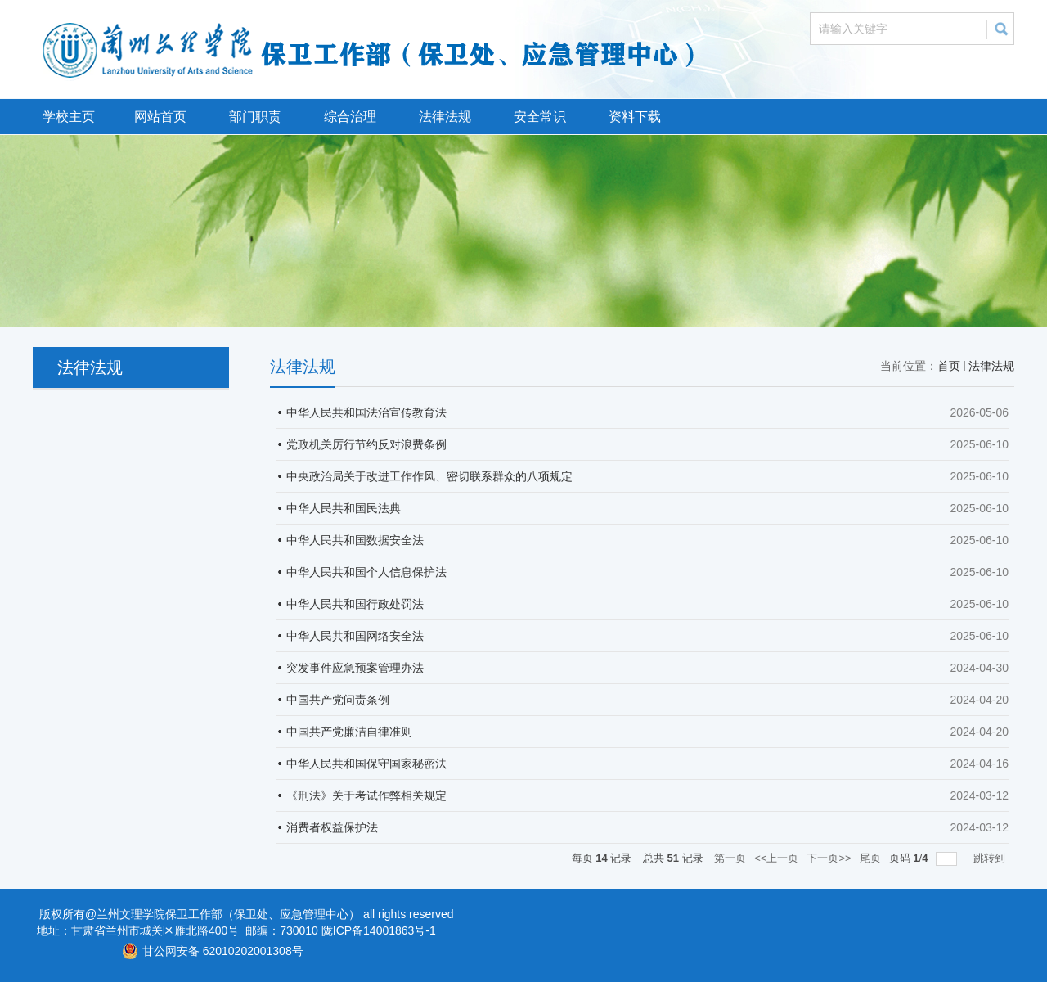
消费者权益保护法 (332, 827)
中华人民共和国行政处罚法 (355, 603)
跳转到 (991, 858)
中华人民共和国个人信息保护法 (366, 572)
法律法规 (445, 117)
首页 (948, 365)
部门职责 (255, 117)
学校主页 (69, 117)
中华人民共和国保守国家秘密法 (366, 763)
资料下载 (635, 117)
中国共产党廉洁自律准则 (349, 731)
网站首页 (160, 117)
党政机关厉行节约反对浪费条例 (366, 444)
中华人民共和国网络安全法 (355, 635)
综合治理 (350, 117)
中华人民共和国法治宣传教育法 (366, 412)
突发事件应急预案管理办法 (355, 667)
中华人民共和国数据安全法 (355, 540)
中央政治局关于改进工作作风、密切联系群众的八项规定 (429, 476)
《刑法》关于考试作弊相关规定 (366, 795)
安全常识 (540, 117)
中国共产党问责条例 (337, 699)
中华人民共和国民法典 (343, 508)
